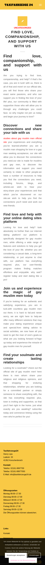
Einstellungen (34, 555)
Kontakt (6, 533)
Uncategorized (22, 28)
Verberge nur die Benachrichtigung (23, 560)
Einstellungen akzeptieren (16, 555)
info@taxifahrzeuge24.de (20, 474)
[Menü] (40, 5)
